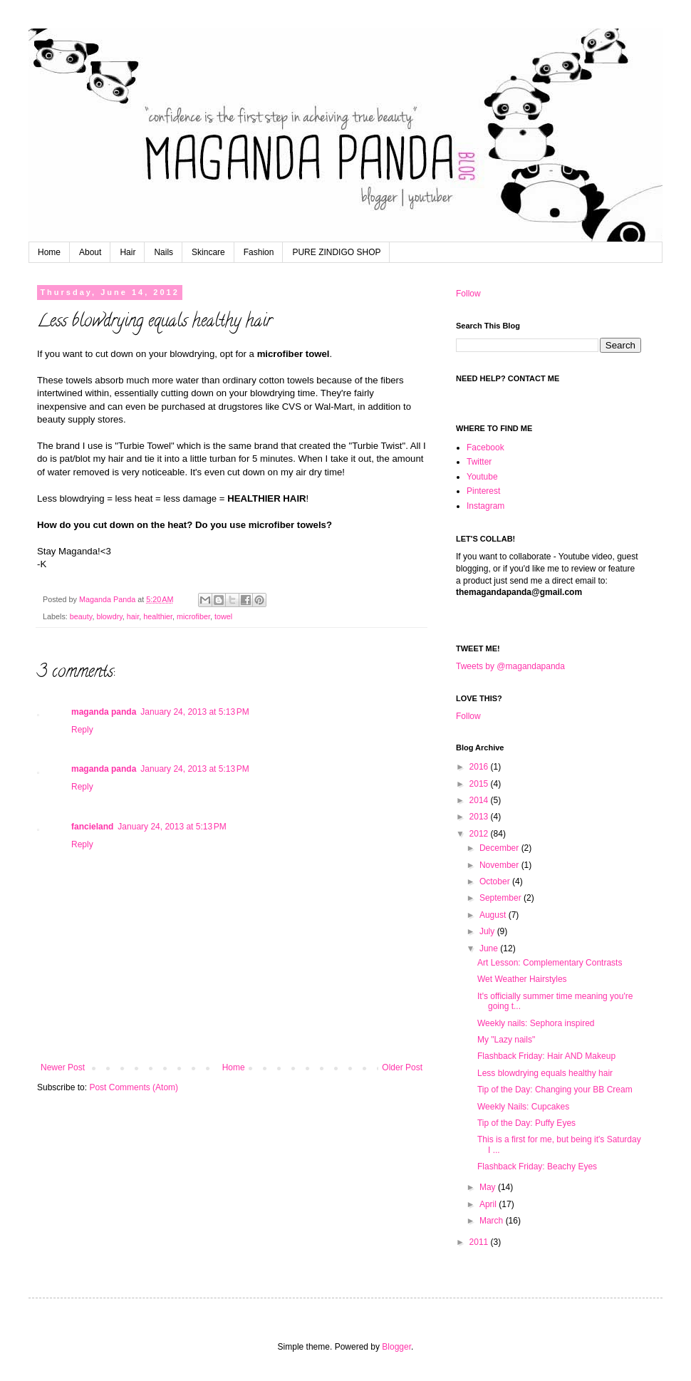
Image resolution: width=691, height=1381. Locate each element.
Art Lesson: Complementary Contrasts (549, 963)
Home (49, 252)
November (500, 865)
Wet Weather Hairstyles (522, 979)
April (489, 1204)
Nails (163, 252)
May (488, 1187)
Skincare (208, 252)
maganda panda (103, 712)
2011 (480, 1242)
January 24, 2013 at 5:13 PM (194, 712)
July (488, 931)
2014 (480, 800)
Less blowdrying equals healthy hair (545, 1073)
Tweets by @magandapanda (510, 666)
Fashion (259, 252)
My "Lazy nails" (506, 1040)
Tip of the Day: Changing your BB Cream (555, 1090)
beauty (81, 616)
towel (223, 616)
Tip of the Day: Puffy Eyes (526, 1123)
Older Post (402, 1067)
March (492, 1221)
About (90, 252)
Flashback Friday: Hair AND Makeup (546, 1056)
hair (133, 616)
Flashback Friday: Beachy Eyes (537, 1166)
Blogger (396, 1347)
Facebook (485, 447)
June (489, 948)
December (500, 848)
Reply (82, 730)
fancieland (92, 827)
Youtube (482, 477)
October (495, 881)
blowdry (109, 616)
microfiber (193, 616)
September (501, 898)
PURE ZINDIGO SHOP (336, 252)
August (494, 915)
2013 (480, 817)
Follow (468, 294)
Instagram (485, 506)
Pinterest (483, 491)
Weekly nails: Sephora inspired (536, 1023)
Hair (127, 252)
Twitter (479, 462)
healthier (157, 616)
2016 (480, 767)
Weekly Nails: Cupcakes (523, 1107)
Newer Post (63, 1067)
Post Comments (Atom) (133, 1087)
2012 (480, 834)
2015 (480, 784)
